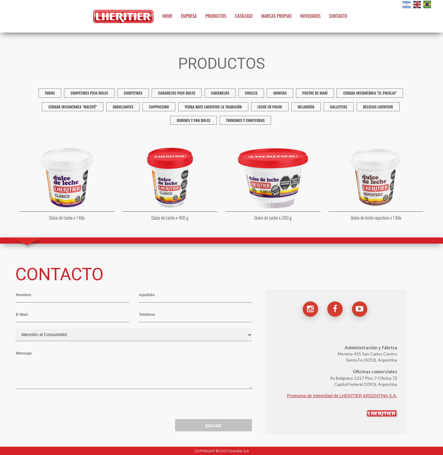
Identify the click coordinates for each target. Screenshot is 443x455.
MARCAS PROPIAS (276, 15)
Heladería (306, 106)
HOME (167, 15)
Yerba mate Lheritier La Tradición (213, 106)
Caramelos (220, 93)
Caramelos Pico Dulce (176, 93)
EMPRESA (189, 15)
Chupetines (133, 93)
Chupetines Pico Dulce (89, 93)
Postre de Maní (315, 93)
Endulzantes (123, 106)
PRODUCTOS (216, 15)
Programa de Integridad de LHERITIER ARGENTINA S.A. (342, 395)
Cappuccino (159, 106)
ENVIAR (214, 425)
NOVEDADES (310, 15)
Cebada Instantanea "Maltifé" (72, 106)
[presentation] (62, 406)
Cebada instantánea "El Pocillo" (370, 93)
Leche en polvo (269, 106)
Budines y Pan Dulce (193, 120)
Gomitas (280, 93)
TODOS (50, 93)
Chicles (251, 93)
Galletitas (338, 106)
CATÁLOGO (244, 15)
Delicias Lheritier (378, 106)
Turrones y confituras (245, 120)
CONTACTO (338, 15)
